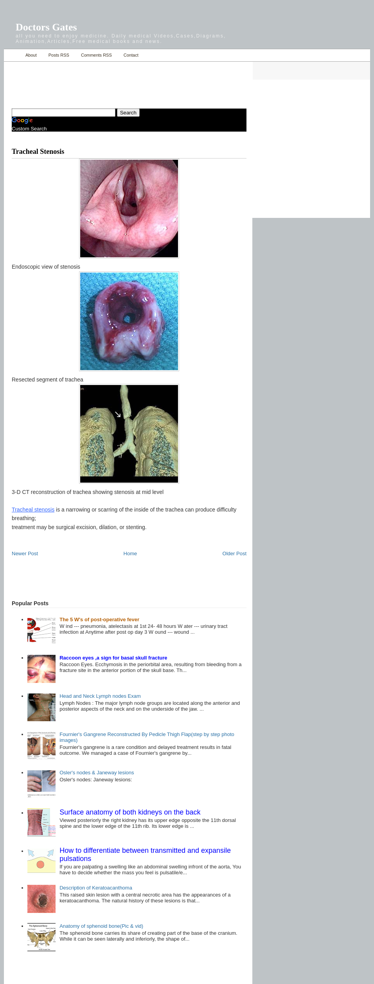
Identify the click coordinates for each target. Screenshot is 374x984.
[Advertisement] (103, 80)
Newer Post (25, 553)
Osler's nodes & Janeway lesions (96, 772)
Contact (131, 55)
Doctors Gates (46, 27)
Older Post (234, 553)
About (31, 55)
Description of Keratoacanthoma (95, 888)
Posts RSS (59, 55)
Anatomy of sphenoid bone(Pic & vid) (101, 926)
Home (13, 55)
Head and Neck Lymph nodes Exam (100, 696)
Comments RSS (96, 55)
